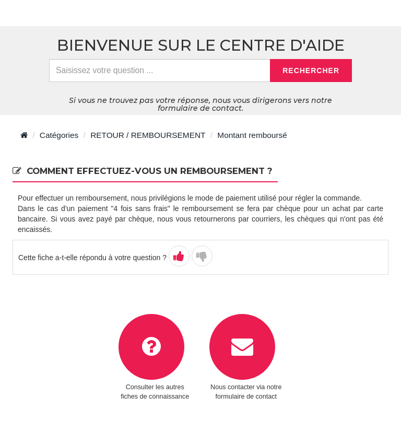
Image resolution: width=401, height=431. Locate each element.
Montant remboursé (252, 135)
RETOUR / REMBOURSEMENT (147, 135)
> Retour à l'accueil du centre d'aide (87, 13)
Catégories (59, 135)
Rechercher (310, 70)
